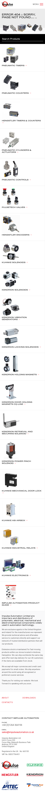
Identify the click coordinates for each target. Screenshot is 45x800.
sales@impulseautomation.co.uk (18, 732)
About (5, 698)
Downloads (29, 698)
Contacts (7, 702)
